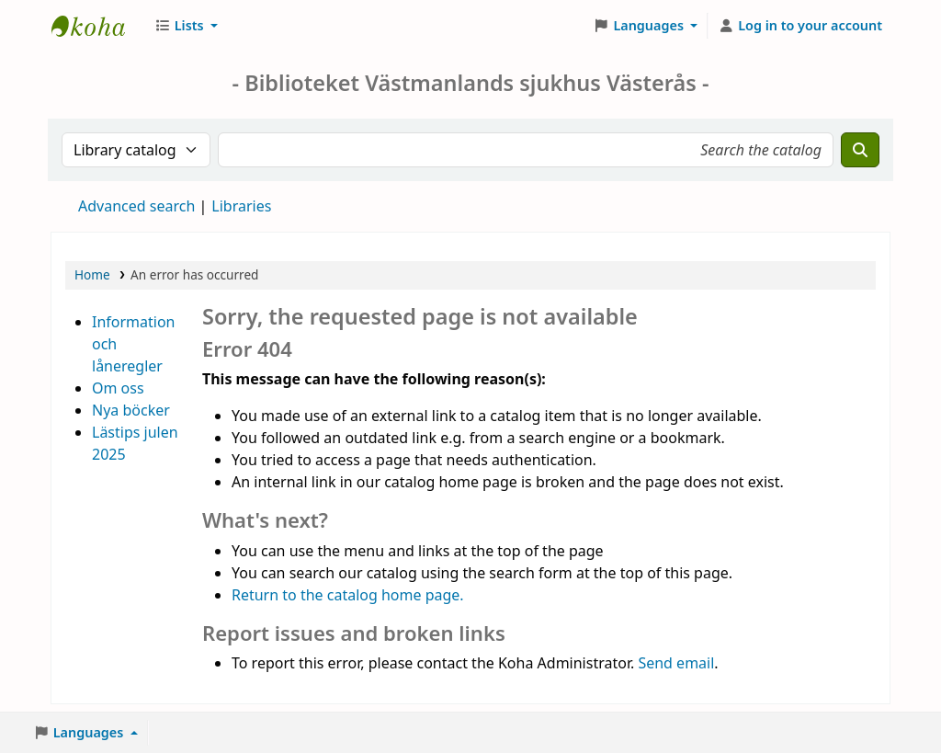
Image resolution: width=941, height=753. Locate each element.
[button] (186, 25)
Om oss (118, 388)
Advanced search (136, 206)
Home (92, 274)
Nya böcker (131, 410)
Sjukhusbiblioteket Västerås (97, 25)
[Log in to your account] (800, 25)
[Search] (860, 149)
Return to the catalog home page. (348, 595)
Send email (676, 663)
